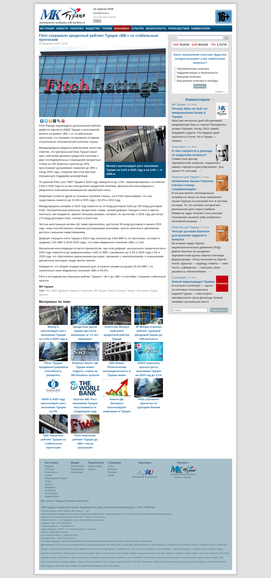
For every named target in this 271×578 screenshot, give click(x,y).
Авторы (92, 469)
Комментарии (200, 28)
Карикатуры (77, 472)
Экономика (122, 28)
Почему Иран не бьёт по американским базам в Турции (190, 112)
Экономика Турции (147, 290)
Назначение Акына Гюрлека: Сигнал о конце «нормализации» (193, 185)
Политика (77, 28)
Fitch (48, 290)
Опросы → (220, 91)
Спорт (48, 481)
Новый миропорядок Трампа (193, 281)
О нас (111, 466)
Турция (131, 290)
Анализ (48, 484)
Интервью (50, 487)
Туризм (107, 28)
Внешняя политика (189, 76)
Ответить (200, 86)
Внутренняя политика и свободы (197, 80)
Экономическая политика (193, 68)
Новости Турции (117, 290)
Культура (138, 28)
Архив (111, 475)
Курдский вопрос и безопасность (197, 72)
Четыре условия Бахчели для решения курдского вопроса (191, 235)
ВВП (54, 290)
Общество (93, 28)
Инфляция (87, 290)
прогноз (43, 294)
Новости (62, 28)
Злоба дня (50, 490)
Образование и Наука (56, 478)
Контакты (112, 469)
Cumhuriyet (179, 277)
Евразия (49, 466)
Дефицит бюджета (68, 290)
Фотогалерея (51, 493)
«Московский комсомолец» (119, 507)
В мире (48, 475)
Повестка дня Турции (185, 176)
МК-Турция (47, 28)
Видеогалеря (77, 469)
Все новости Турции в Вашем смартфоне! (65, 501)
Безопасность (156, 28)
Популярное (51, 472)
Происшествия (178, 28)
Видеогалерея (52, 496)
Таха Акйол (179, 146)
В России (49, 469)
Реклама (112, 472)
